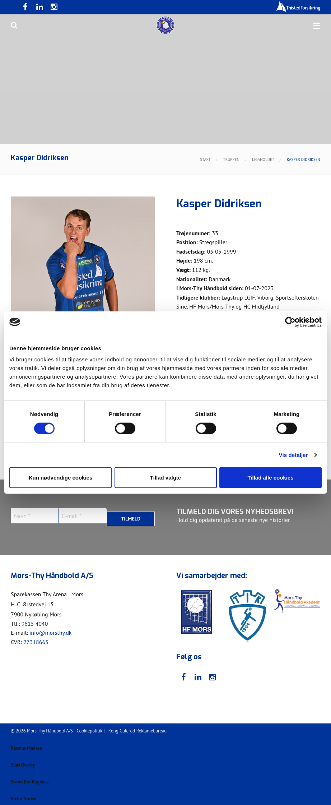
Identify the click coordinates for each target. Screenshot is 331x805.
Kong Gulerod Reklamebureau (137, 729)
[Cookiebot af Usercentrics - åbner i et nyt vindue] (290, 321)
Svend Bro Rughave (34, 776)
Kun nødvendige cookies (61, 478)
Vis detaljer (293, 455)
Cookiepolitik (89, 729)
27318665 (35, 640)
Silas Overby (26, 760)
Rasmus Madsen (30, 743)
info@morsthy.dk (50, 631)
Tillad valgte (165, 478)
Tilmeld (130, 516)
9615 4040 (34, 621)
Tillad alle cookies (270, 478)
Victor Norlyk (27, 793)
